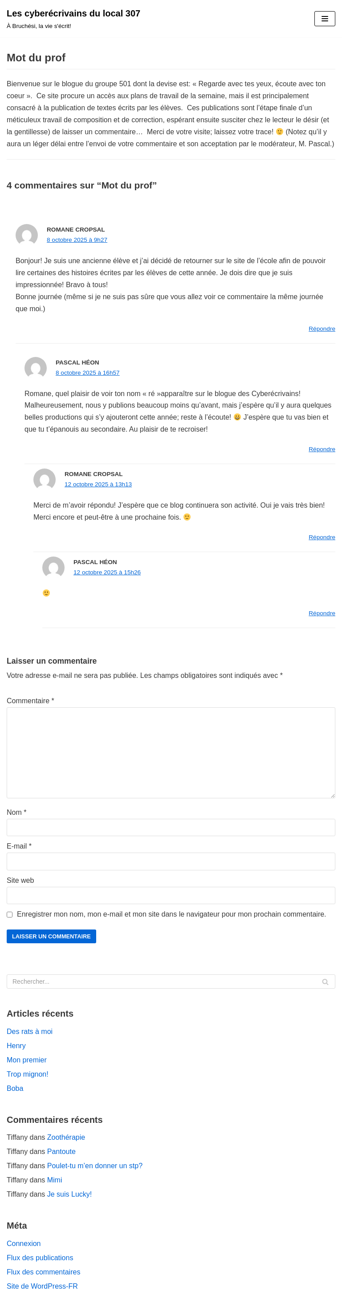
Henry (16, 1046)
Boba (15, 1088)
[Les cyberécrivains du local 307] (73, 18)
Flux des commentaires (43, 1272)
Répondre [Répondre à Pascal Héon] (322, 449)
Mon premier (27, 1060)
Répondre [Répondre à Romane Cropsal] (322, 328)
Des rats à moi (30, 1031)
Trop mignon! (28, 1074)
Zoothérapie (66, 1137)
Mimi (54, 1180)
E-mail (19, 846)
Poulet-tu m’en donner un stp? (94, 1166)
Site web (20, 880)
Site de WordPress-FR (42, 1286)
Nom (16, 812)
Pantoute (61, 1151)
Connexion (24, 1243)
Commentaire (30, 701)
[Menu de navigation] (324, 18)
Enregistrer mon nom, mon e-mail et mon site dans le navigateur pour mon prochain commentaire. (171, 914)
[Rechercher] (171, 981)
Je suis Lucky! (69, 1194)
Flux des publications (40, 1258)
